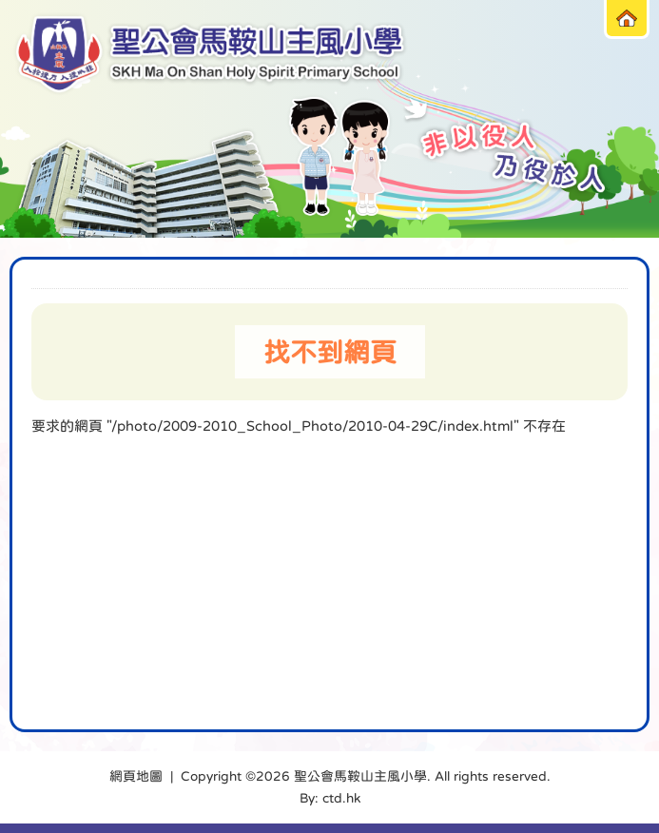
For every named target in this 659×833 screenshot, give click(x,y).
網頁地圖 (136, 776)
